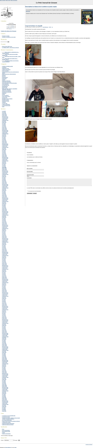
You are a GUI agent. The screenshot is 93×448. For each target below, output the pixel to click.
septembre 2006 (5, 377)
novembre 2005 (5, 388)
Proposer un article (5, 35)
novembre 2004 (5, 402)
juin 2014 (4, 272)
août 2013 (4, 283)
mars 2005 (4, 397)
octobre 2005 (4, 389)
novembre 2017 (5, 226)
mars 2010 (4, 329)
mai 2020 (4, 192)
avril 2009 (4, 342)
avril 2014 (4, 274)
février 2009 (4, 344)
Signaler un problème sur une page (9, 37)
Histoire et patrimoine (6, 80)
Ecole (3, 106)
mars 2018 (4, 221)
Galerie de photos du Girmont (8, 31)
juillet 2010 (4, 325)
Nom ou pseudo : (30, 168)
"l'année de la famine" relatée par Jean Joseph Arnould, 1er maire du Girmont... (11, 418)
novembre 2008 (5, 348)
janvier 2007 (4, 372)
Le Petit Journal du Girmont (46, 3)
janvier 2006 (4, 386)
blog (15, 447)
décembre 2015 (5, 252)
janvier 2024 (4, 142)
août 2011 (4, 310)
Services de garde (5, 100)
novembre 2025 (5, 118)
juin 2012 (4, 299)
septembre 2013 (5, 282)
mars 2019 (4, 208)
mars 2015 (4, 262)
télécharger (28, 11)
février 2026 (4, 114)
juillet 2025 (4, 122)
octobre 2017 (4, 227)
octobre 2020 (4, 186)
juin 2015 (4, 258)
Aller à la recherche (14, 0)
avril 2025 (4, 125)
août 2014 (4, 270)
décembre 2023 (5, 143)
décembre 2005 (5, 387)
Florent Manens (8, 447)
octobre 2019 (4, 200)
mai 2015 (4, 260)
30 (9, 28)
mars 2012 (4, 302)
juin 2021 (4, 177)
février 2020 (4, 195)
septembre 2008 (5, 350)
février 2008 (4, 358)
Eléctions (4, 75)
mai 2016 (4, 246)
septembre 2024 (5, 133)
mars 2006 (4, 384)
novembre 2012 (5, 293)
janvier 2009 (4, 345)
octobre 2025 (4, 119)
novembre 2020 (5, 185)
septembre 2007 (5, 363)
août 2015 (4, 256)
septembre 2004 (5, 404)
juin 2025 (4, 123)
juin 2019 (4, 204)
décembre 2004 (5, 400)
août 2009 (4, 337)
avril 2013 (4, 288)
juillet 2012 (4, 298)
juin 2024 (4, 137)
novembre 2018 (5, 212)
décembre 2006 (5, 373)
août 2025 (4, 121)
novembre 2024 (5, 131)
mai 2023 (4, 151)
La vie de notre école (6, 105)
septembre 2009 (5, 336)
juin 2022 (4, 164)
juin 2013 (4, 285)
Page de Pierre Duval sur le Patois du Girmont (11, 421)
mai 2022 (4, 165)
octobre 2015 (4, 254)
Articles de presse (5, 68)
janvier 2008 (4, 359)
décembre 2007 (5, 360)
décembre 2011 (5, 306)
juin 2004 (4, 407)
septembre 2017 (5, 228)
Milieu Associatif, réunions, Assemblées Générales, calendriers (9, 89)
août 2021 (4, 175)
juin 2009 (4, 340)
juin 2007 (4, 367)
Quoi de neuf (4, 97)
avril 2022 (4, 166)
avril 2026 (4, 112)
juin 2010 (4, 326)
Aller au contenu (2, 0)
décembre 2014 (5, 265)
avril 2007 (4, 369)
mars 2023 (4, 154)
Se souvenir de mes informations (34, 191)
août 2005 (4, 391)
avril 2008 (4, 355)
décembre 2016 (5, 238)
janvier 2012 (4, 305)
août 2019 (4, 202)
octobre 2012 (4, 294)
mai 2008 (4, 354)
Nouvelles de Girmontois (6, 91)
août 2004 (4, 405)
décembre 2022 (5, 157)
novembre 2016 (5, 239)
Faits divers (4, 78)
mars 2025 (4, 127)
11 (12, 26)
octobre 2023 (4, 146)
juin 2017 (4, 231)
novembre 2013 (5, 280)
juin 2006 (4, 380)
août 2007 (4, 364)
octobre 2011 (4, 308)
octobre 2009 (4, 335)
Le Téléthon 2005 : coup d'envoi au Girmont (10, 47)
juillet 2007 (4, 366)
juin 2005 (4, 394)
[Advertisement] (49, 203)
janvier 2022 (4, 169)
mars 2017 (4, 235)
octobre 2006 (4, 376)
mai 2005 (4, 395)
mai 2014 (4, 273)
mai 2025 (4, 124)
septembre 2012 (5, 296)
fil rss (3, 429)
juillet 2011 (4, 311)
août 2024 (4, 134)
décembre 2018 (5, 211)
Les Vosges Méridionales (7, 420)
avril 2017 (4, 234)
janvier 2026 (4, 115)
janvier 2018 (4, 223)
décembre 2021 (5, 170)
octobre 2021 (4, 173)
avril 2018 (4, 220)
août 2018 (4, 216)
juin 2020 (4, 191)
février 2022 (4, 168)
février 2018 (4, 222)
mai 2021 (4, 178)
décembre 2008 (5, 346)
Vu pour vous (4, 103)
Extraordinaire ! (5, 77)
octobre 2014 (4, 267)
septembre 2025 (5, 120)
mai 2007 (4, 368)
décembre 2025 (5, 116)
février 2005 (4, 398)
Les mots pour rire (5, 85)
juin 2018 (4, 218)
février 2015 (4, 263)
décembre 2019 (5, 198)
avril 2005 (4, 396)
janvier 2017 (4, 237)
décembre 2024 (5, 130)
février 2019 (4, 209)
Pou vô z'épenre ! (5, 95)
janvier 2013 (4, 291)
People (3, 94)
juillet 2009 (4, 338)
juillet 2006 (4, 379)
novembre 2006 (5, 375)
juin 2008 (4, 353)
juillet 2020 (4, 190)
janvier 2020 (4, 196)
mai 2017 (4, 232)
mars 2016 (4, 248)
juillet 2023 (4, 149)
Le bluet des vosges (6, 416)
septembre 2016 (5, 241)
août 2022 (4, 161)
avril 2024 (4, 139)
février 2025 (4, 128)
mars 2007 (4, 370)
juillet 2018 (4, 217)
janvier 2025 (4, 129)
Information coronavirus (6, 81)
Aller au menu (8, 0)
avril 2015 (4, 261)
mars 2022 (4, 167)
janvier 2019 (4, 210)
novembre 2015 (5, 253)
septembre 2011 (5, 309)
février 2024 (4, 141)
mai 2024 (4, 138)
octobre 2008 (4, 349)
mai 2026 (4, 111)
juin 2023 (4, 150)
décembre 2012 (5, 292)
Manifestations (5, 86)
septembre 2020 (5, 187)
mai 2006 (4, 381)
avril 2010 (4, 328)
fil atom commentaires (6, 433)
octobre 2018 (4, 213)
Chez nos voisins (5, 70)
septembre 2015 (5, 255)
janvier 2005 (4, 399)
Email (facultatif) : (30, 171)
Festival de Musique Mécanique (8, 423)
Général (3, 79)
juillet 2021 (4, 176)
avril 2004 (4, 409)
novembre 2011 (5, 307)
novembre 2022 (5, 158)
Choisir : (2, 440)
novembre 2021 (5, 172)
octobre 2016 (4, 240)
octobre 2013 (4, 281)
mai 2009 (4, 341)
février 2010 (4, 331)
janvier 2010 (4, 332)
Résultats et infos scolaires (7, 98)
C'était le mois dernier (6, 69)
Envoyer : (16, 440)
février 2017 (4, 236)
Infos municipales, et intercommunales (9, 83)
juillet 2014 (4, 271)
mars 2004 (4, 411)
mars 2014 (4, 275)
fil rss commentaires (6, 430)
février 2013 (4, 290)
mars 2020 (4, 194)
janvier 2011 (4, 318)
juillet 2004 (4, 406)
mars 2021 (4, 181)
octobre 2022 (4, 159)
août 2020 (4, 189)
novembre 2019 (5, 199)
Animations (4, 67)
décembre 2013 (5, 279)
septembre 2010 (5, 323)
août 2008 (4, 351)
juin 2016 (4, 245)
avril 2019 (4, 207)
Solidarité (4, 102)
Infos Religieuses (5, 84)
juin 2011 (4, 313)
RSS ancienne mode (6, 431)
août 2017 (4, 229)
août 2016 (4, 243)
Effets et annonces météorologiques (9, 74)
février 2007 (4, 371)
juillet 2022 (4, 163)
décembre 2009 (5, 333)
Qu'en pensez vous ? (6, 96)
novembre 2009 (5, 334)
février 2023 (4, 155)
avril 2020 (4, 193)
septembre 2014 (5, 269)
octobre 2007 (4, 362)
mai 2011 (4, 314)
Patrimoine (4, 93)
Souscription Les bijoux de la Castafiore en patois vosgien (41, 6)
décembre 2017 (5, 225)
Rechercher (4, 39)
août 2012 (4, 297)
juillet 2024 (4, 136)
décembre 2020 (5, 184)
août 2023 (4, 148)
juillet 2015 (4, 257)
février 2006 (4, 385)
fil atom (3, 432)
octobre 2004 (4, 403)
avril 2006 (4, 382)
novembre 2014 (5, 266)
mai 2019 (4, 205)
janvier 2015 (4, 264)
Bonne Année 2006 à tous (7, 46)
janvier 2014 (4, 278)
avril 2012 (4, 301)
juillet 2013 (4, 284)
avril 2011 (4, 315)
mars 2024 (4, 140)
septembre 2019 (5, 201)
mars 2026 (4, 113)
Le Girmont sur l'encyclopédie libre (8, 415)
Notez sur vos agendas (6, 90)
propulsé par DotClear (89, 444)
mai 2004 (4, 408)
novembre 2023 (5, 145)
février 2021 (4, 182)
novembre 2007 (5, 361)
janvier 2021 (4, 183)
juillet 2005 (4, 393)
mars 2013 (4, 289)
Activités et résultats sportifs (7, 66)
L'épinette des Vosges (6, 422)
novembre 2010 (5, 320)
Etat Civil (4, 76)
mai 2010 (4, 327)
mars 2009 (4, 343)
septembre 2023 (5, 147)
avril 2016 (4, 247)
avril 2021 (4, 180)
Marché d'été (4, 87)
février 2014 (4, 276)
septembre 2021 (5, 174)
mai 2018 (4, 219)
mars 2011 (4, 316)
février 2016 (4, 249)
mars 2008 (4, 357)
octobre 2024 (4, 132)
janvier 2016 (4, 251)
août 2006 (4, 378)
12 (13, 26)
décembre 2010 (5, 319)
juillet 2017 (4, 230)
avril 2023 (4, 152)
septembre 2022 (5, 160)
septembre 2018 (5, 214)
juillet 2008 (4, 352)
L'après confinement (6, 104)
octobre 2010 (4, 322)
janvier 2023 (4, 156)
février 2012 (4, 303)
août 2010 (4, 324)
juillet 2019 (4, 203)
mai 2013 (4, 287)
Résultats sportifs (5, 99)
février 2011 (4, 317)
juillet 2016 (4, 244)
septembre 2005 (5, 390)
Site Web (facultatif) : (30, 174)
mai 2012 (4, 300)
